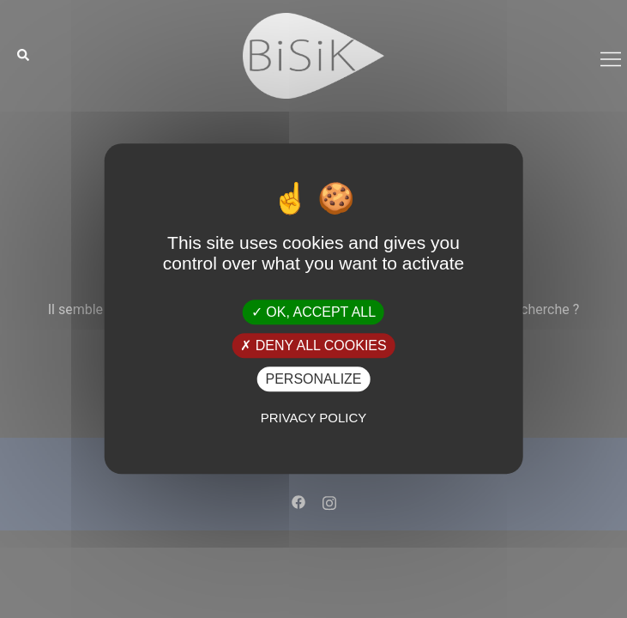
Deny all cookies (313, 345)
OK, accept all (313, 312)
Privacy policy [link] (314, 418)
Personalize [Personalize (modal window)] (313, 379)
